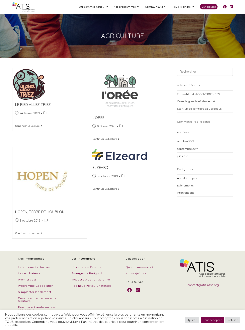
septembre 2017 (187, 148)
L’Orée (98, 117)
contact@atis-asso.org (203, 285)
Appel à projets (187, 178)
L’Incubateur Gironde (86, 267)
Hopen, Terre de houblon (40, 212)
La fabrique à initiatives (34, 267)
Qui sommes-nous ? (139, 267)
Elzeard (100, 167)
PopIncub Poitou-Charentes (91, 285)
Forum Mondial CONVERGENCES (198, 94)
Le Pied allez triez (33, 104)
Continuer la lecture (28, 126)
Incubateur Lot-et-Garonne (91, 279)
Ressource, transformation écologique (36, 309)
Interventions (185, 192)
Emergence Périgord (87, 273)
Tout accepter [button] (212, 320)
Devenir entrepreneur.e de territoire (37, 300)
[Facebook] (129, 293)
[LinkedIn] (137, 293)
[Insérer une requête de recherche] (205, 72)
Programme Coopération (36, 285)
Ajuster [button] (191, 320)
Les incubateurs (29, 273)
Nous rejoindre (136, 273)
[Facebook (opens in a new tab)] (225, 7)
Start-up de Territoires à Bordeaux (199, 108)
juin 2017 (182, 156)
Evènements (185, 185)
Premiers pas (27, 279)
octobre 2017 (185, 141)
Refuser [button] (233, 320)
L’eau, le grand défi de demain (196, 101)
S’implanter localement (34, 292)
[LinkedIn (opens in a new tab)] (231, 7)
